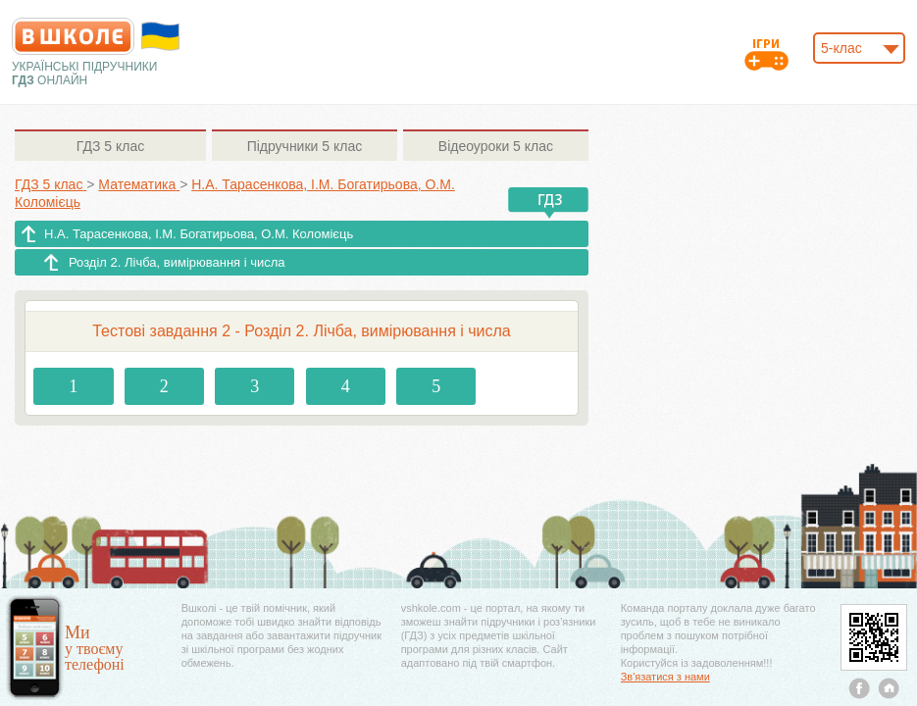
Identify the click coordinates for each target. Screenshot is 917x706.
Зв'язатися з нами (665, 676)
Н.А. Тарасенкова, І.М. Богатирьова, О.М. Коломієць (198, 234)
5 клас (110, 146)
